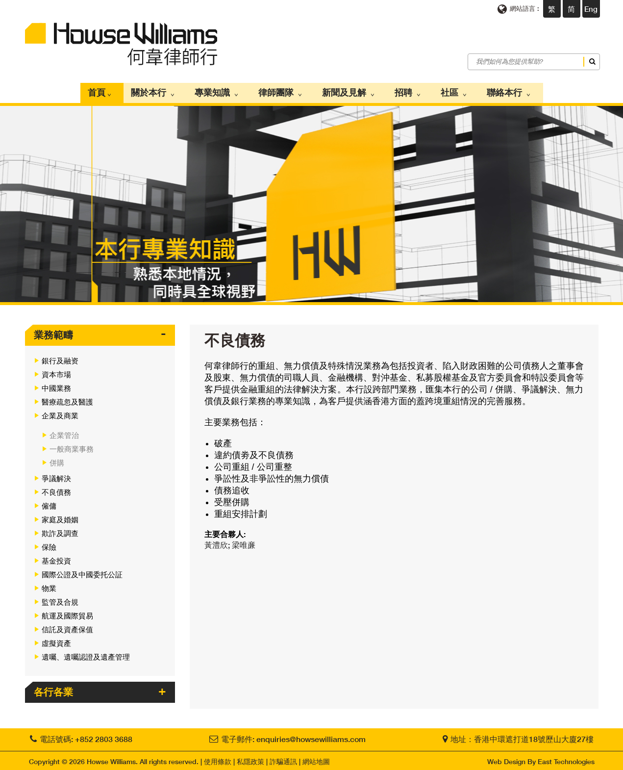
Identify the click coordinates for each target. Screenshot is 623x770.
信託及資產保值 (67, 626)
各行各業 (53, 689)
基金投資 (56, 558)
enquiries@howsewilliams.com (311, 736)
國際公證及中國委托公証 (82, 571)
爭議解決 (56, 475)
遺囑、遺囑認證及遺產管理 (86, 654)
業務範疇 (53, 332)
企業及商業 (60, 413)
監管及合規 (60, 599)
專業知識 (226, 92)
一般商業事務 (72, 446)
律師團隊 (284, 92)
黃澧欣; (218, 542)
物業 (49, 585)
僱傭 (49, 503)
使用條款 (217, 759)
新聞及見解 (348, 92)
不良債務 (56, 489)
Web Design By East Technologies (541, 759)
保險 (49, 544)
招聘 (402, 92)
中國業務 (56, 385)
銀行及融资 (60, 358)
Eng (591, 8)
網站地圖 (316, 759)
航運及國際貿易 (67, 613)
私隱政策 (250, 759)
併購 (57, 460)
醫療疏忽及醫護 (67, 399)
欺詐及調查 (60, 530)
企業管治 (64, 432)
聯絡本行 (493, 92)
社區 (443, 92)
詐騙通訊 (283, 759)
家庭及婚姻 (60, 517)
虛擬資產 (56, 640)
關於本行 (167, 92)
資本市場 (56, 371)
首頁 (118, 92)
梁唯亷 (243, 542)
